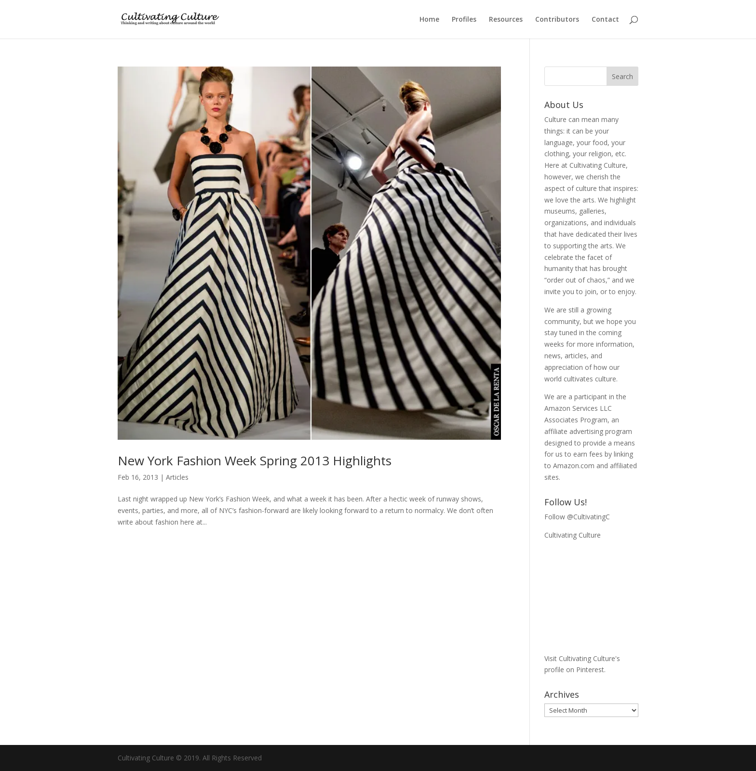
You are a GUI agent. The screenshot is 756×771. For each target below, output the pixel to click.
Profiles (464, 20)
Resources (506, 20)
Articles (177, 477)
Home (429, 20)
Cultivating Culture (572, 535)
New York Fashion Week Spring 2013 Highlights (255, 460)
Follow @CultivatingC (577, 516)
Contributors (557, 20)
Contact (605, 20)
